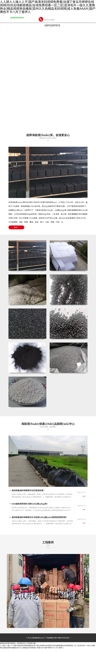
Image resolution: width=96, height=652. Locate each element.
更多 (16, 227)
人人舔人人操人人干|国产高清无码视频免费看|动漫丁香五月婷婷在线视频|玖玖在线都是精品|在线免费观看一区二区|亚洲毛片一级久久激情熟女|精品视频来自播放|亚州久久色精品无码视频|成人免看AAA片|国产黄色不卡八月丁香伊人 (47, 646)
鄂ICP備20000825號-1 (62, 638)
